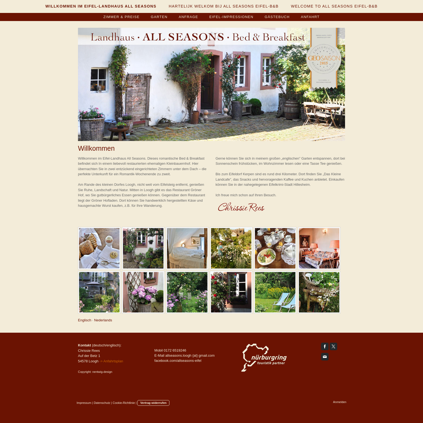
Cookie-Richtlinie (124, 402)
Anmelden (339, 402)
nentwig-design (102, 371)
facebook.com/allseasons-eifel (177, 361)
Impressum (84, 402)
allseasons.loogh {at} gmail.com (190, 355)
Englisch (84, 320)
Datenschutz (102, 402)
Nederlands (103, 320)
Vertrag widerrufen (153, 402)
